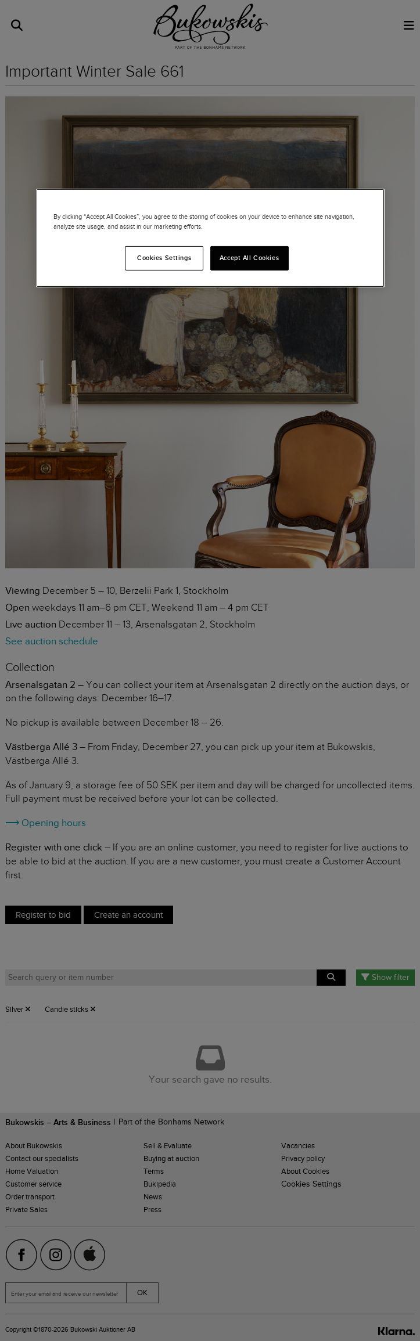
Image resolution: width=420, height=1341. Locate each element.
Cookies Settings (164, 257)
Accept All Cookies (249, 257)
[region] (210, 237)
